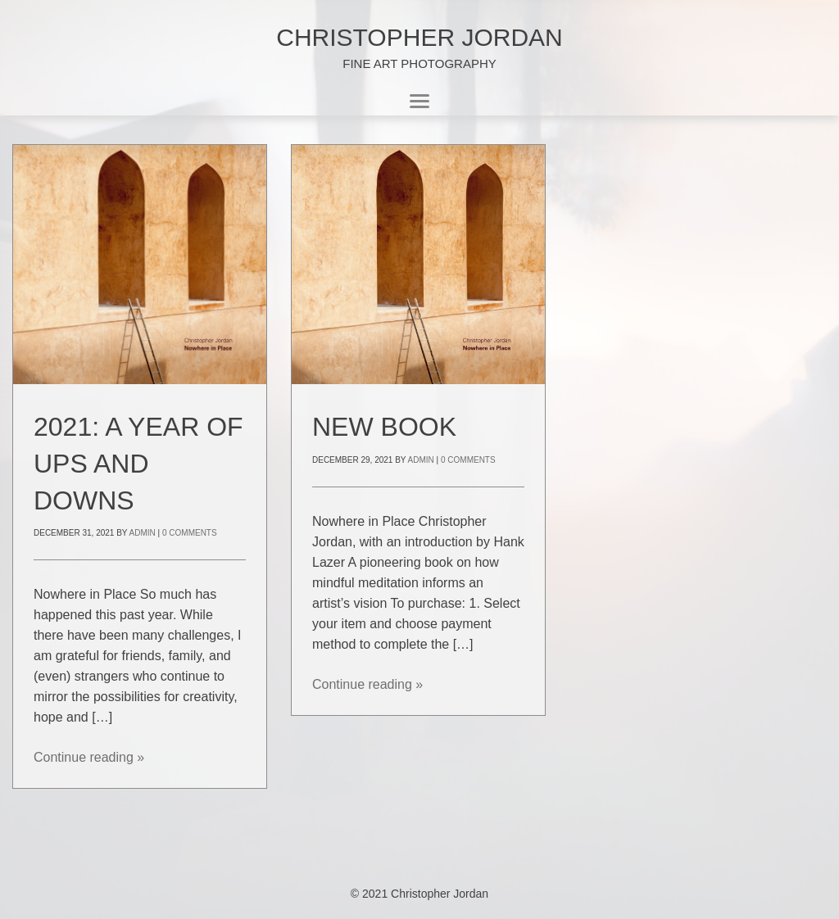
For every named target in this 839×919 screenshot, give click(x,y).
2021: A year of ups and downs (138, 463)
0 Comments (189, 532)
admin (142, 532)
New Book (384, 426)
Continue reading (89, 757)
